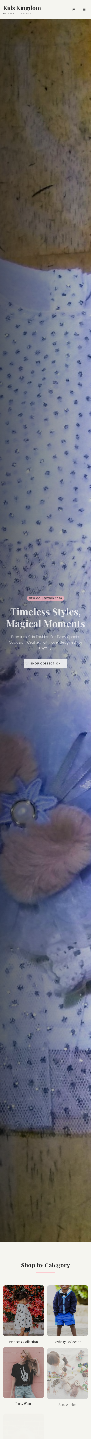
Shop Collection (45, 664)
